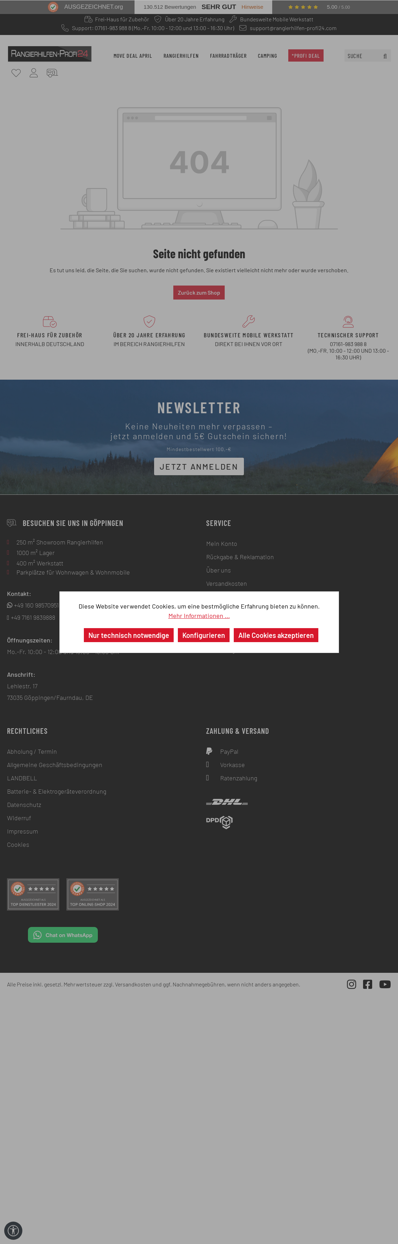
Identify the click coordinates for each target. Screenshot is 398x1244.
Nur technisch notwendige (128, 635)
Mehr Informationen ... (199, 615)
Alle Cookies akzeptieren (276, 635)
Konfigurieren (203, 635)
